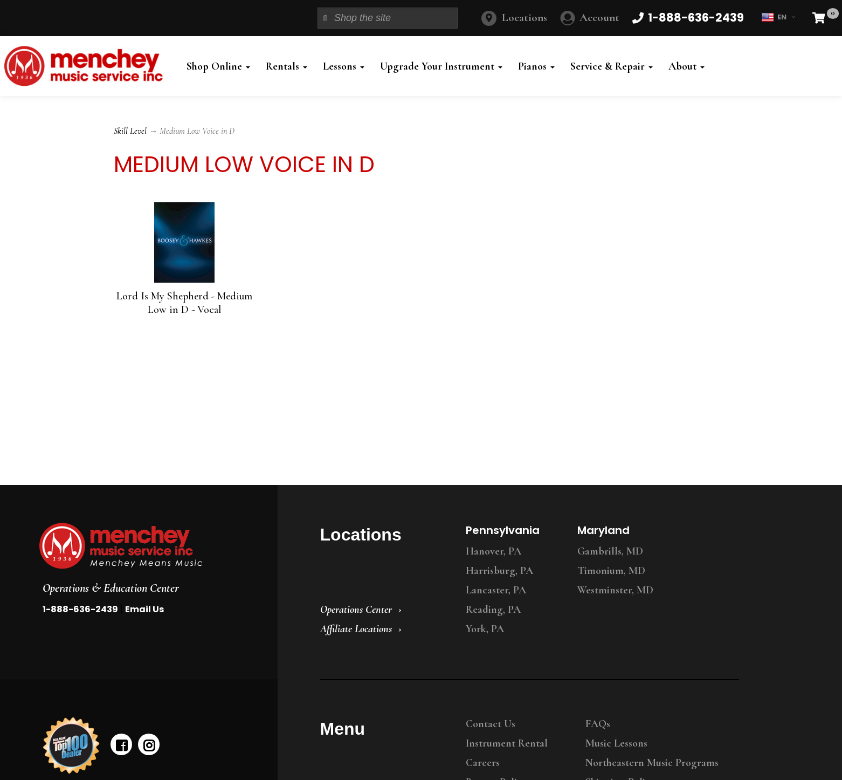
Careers (483, 762)
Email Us (144, 609)
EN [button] (778, 17)
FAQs (597, 723)
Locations (524, 17)
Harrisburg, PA (499, 570)
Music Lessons (616, 743)
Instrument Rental (507, 743)
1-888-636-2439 (80, 609)
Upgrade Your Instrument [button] (441, 66)
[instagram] (149, 744)
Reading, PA (493, 609)
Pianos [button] (536, 66)
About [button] (686, 66)
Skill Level (130, 131)
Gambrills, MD (610, 551)
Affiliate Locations (356, 628)
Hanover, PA (493, 551)
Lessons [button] (343, 66)
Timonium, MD (611, 570)
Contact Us (490, 723)
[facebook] (121, 744)
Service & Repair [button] (611, 66)
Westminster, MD (615, 590)
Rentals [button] (286, 66)
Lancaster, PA (496, 590)
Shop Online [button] (218, 66)
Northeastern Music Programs (652, 762)
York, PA (485, 628)
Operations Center (356, 609)
